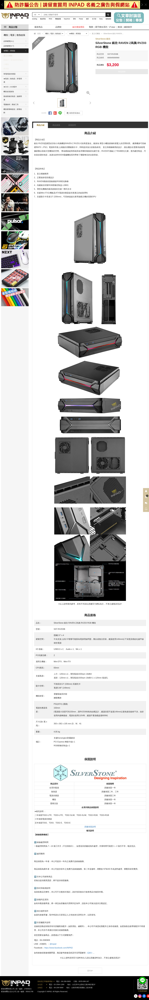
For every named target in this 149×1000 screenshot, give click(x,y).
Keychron (67, 19)
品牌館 (58, 27)
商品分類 (10, 27)
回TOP (90, 971)
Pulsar (81, 19)
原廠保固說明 (90, 827)
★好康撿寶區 (78, 27)
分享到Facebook (50, 113)
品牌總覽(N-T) (8, 46)
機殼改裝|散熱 (8, 92)
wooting (34, 19)
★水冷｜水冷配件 (10, 87)
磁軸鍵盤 (108, 19)
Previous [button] (3, 4)
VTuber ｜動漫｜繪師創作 (120, 27)
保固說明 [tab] (72, 125)
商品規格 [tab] (56, 125)
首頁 (39, 33)
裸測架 (6, 69)
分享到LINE (60, 113)
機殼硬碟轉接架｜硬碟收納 (12, 111)
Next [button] (141, 4)
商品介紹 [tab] (40, 125)
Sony (101, 19)
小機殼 (6, 64)
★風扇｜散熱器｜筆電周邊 (12, 80)
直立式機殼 (7, 56)
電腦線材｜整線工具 (11, 104)
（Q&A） (90, 953)
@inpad (53, 944)
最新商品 (38, 27)
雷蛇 (74, 19)
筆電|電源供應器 (9, 74)
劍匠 (87, 19)
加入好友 (142, 980)
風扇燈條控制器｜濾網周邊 (12, 98)
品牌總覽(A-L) (8, 41)
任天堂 (94, 19)
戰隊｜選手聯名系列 (98, 27)
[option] (72, 5)
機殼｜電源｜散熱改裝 (14, 35)
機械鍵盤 (58, 19)
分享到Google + (55, 113)
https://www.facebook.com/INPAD (58, 948)
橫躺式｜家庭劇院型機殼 (13, 60)
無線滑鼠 (43, 19)
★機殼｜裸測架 (9, 51)
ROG (50, 19)
